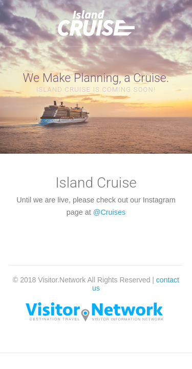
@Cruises (109, 212)
